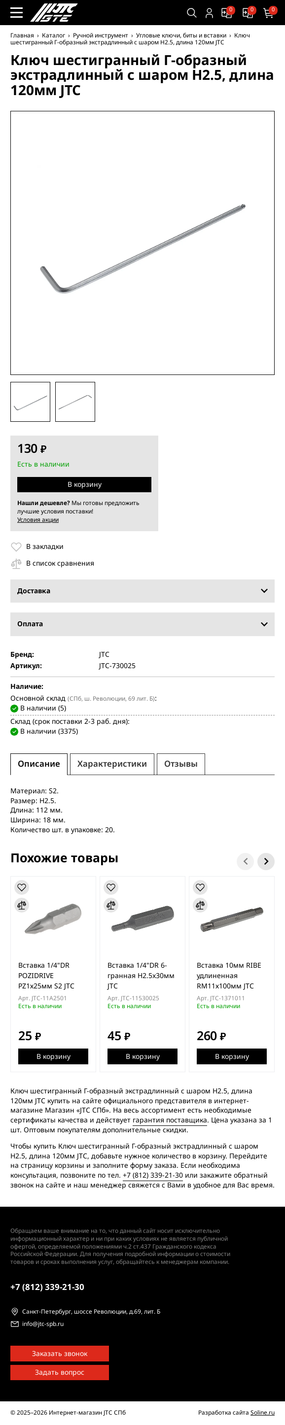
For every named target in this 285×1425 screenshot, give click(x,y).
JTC (104, 655)
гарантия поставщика (170, 1120)
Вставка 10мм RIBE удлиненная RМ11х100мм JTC (229, 975)
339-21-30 (47, 1287)
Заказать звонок (59, 1354)
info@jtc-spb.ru (43, 1324)
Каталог (53, 35)
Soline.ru (262, 1412)
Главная (22, 35)
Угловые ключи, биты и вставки (181, 35)
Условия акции (38, 519)
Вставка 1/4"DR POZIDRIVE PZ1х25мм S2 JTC (46, 975)
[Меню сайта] (16, 12)
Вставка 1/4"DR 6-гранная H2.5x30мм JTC (141, 975)
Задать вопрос (59, 1372)
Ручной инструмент (100, 35)
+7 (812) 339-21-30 (153, 1175)
